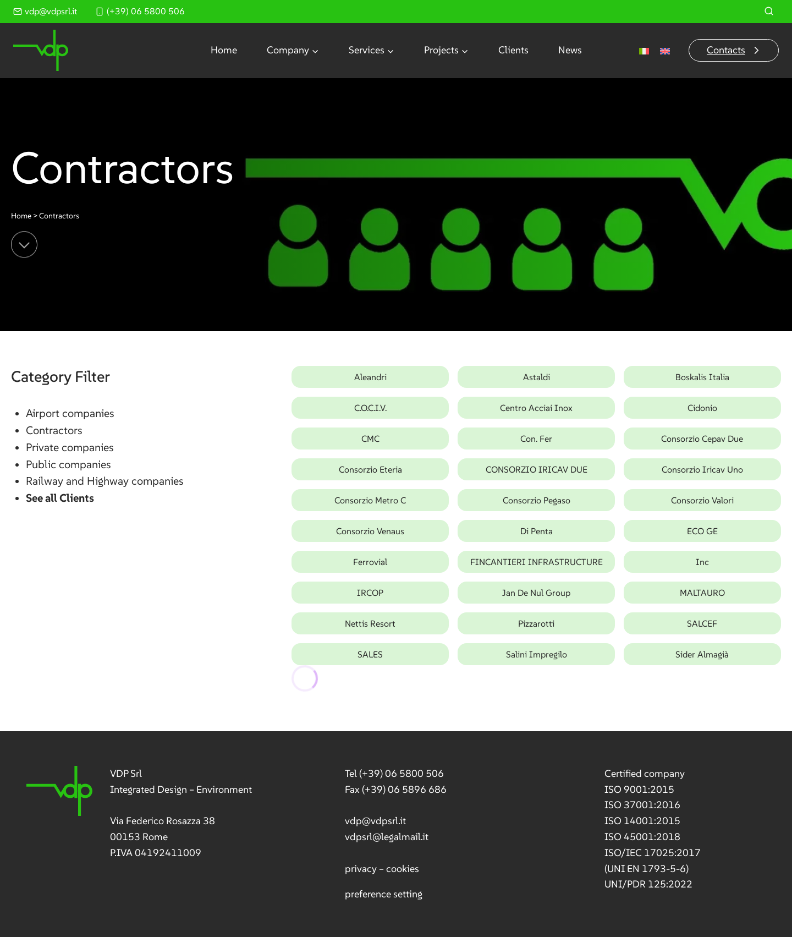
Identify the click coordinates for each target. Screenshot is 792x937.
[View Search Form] (769, 11)
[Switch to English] (664, 50)
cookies (402, 868)
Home (224, 49)
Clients (513, 49)
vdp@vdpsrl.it (375, 820)
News (570, 49)
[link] (139, 813)
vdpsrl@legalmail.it (386, 836)
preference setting (383, 893)
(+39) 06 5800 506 (401, 773)
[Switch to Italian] (644, 50)
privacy (361, 868)
